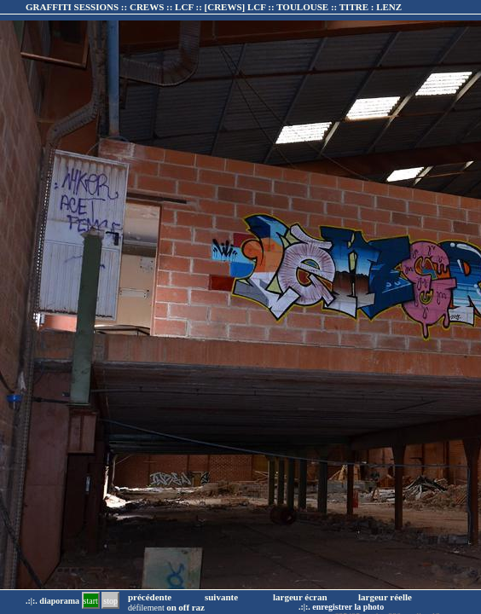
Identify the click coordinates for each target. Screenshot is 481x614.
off (183, 607)
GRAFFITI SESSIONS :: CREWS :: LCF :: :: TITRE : (214, 7)
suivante (221, 597)
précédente (149, 597)
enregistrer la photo (348, 606)
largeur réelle (385, 597)
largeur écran (300, 597)
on (171, 607)
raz (198, 607)
